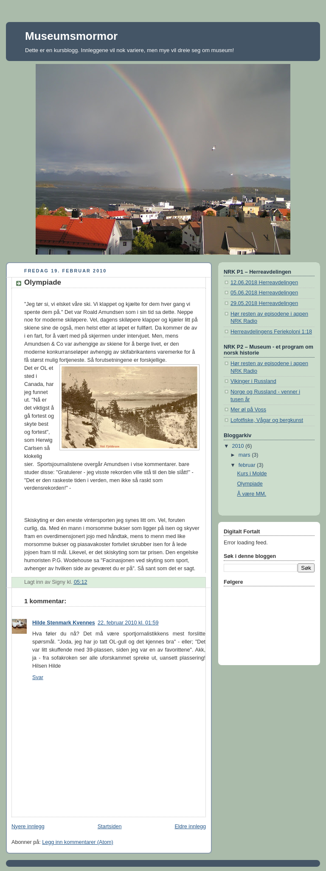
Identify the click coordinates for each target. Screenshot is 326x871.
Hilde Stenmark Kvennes (63, 623)
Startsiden (110, 826)
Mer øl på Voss (248, 410)
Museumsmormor (71, 36)
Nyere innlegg (28, 826)
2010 (239, 446)
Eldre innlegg (190, 826)
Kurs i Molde (252, 474)
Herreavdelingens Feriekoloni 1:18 (271, 332)
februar (248, 465)
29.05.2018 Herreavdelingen (264, 303)
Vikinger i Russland (253, 381)
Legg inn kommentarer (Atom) (77, 842)
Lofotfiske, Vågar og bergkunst (266, 420)
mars (245, 455)
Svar (37, 677)
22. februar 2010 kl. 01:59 (128, 623)
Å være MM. (252, 494)
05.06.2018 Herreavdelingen (264, 293)
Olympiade (250, 484)
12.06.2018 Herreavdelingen (264, 283)
